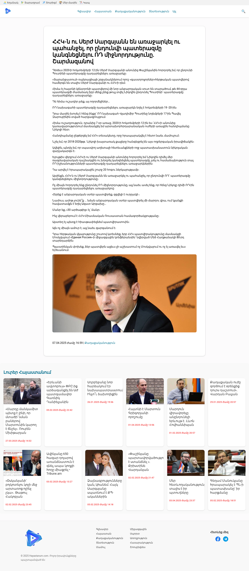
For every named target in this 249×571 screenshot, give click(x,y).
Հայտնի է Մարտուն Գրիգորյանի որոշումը (144, 413)
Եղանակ (10, 2)
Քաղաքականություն (130, 11)
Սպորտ (135, 533)
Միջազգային (138, 529)
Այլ (174, 11)
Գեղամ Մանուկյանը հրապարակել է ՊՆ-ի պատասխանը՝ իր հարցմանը (226, 486)
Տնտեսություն (159, 11)
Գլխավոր (84, 11)
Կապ (85, 2)
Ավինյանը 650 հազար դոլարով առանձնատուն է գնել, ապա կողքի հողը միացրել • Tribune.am (60, 463)
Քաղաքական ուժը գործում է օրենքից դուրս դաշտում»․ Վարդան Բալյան (225, 388)
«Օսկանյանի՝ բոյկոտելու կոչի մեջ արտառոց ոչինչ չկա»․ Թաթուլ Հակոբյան (21, 488)
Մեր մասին (68, 2)
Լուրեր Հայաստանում (27, 372)
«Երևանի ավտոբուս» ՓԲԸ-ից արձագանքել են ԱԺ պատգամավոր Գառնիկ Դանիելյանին (63, 392)
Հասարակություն (141, 542)
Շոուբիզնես (137, 547)
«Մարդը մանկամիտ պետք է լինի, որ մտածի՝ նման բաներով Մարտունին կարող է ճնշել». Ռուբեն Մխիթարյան (22, 420)
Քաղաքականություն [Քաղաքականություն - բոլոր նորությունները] (100, 343)
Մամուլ (100, 547)
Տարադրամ (30, 2)
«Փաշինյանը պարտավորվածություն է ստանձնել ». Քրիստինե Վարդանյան (146, 461)
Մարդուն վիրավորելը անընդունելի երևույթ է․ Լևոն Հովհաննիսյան (181, 417)
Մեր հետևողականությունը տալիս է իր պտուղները (187, 486)
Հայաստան (103, 11)
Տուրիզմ (49, 2)
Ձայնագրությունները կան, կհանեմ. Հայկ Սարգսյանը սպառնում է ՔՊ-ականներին (104, 488)
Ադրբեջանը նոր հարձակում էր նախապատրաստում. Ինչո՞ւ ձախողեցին (105, 388)
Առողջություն (138, 538)
